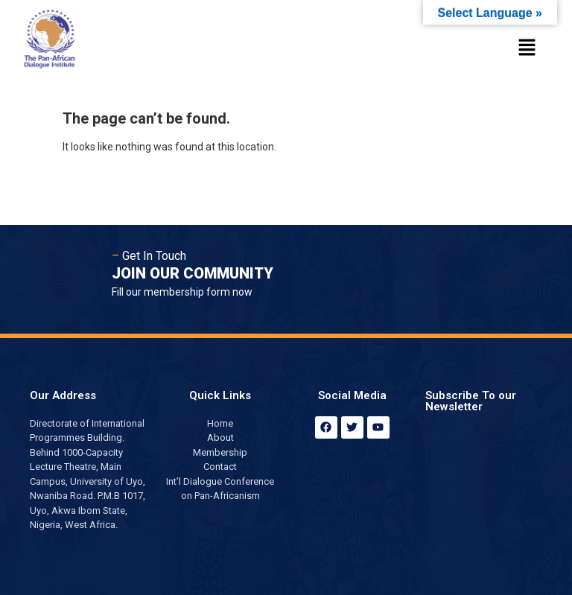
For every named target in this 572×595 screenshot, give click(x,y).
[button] (527, 48)
